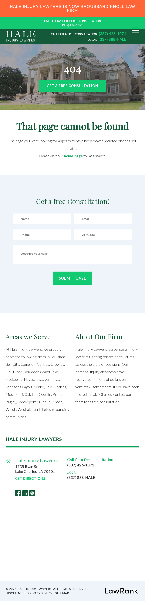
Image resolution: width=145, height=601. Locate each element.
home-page (73, 156)
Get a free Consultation (72, 86)
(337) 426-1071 (72, 25)
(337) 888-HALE (112, 39)
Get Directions (30, 479)
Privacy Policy (40, 593)
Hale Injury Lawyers (36, 460)
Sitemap (62, 593)
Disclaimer (15, 593)
